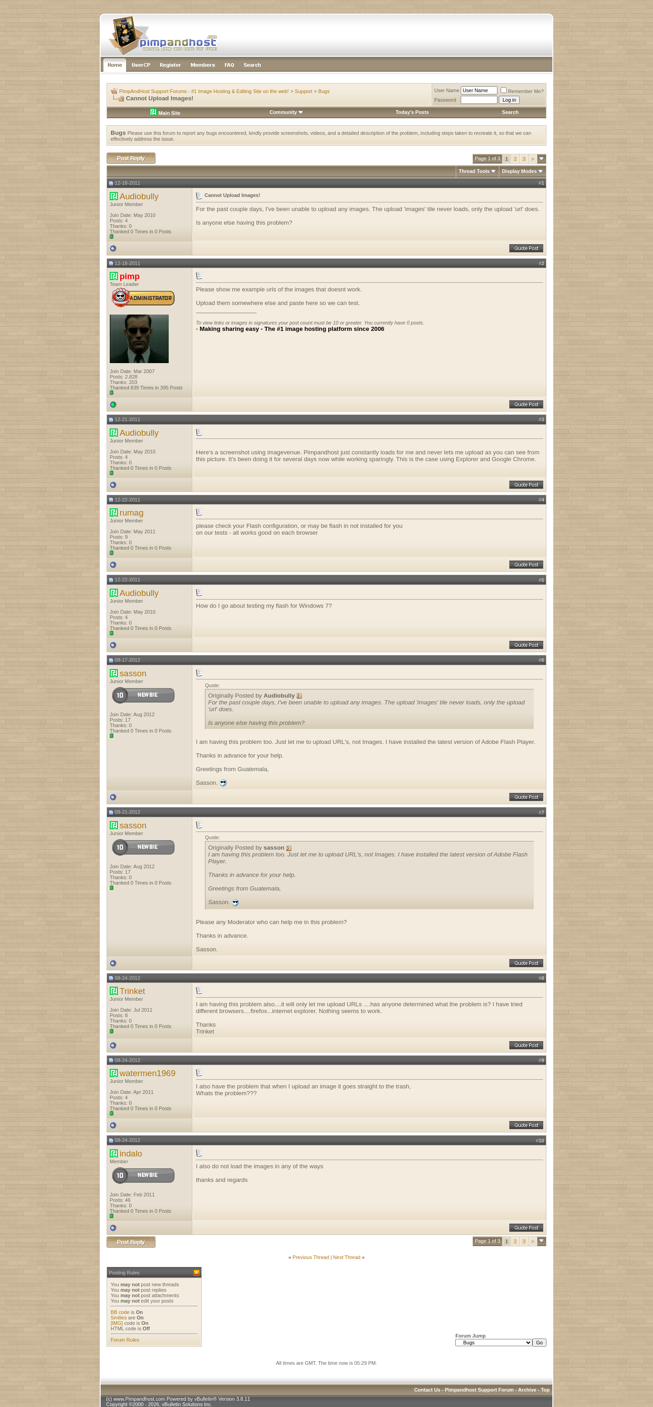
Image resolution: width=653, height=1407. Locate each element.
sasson (133, 673)
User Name (447, 90)
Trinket (132, 991)
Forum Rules (125, 1340)
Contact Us (427, 1389)
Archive (527, 1389)
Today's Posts (412, 112)
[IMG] (117, 1323)
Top (545, 1389)
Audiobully (139, 196)
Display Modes (519, 171)
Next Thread (347, 1257)
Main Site (165, 113)
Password (445, 100)
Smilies (119, 1317)
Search (510, 112)
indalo (131, 1153)
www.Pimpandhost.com (139, 1399)
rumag (132, 512)
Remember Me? (522, 91)
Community (286, 112)
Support (303, 91)
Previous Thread (310, 1257)
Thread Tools (474, 171)
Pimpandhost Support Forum (479, 1389)
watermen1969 (147, 1073)
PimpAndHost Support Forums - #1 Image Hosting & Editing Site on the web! (204, 91)
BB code (120, 1312)
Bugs (324, 91)
